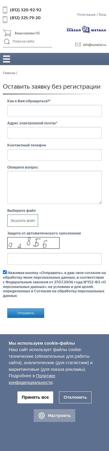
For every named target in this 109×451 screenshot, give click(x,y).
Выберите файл (21, 210)
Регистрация (86, 15)
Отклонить (75, 397)
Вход (102, 15)
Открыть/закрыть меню (6, 58)
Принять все (35, 397)
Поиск (7, 41)
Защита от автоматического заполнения (44, 233)
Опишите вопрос (22, 167)
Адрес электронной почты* (32, 123)
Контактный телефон (26, 145)
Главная (9, 73)
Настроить (54, 415)
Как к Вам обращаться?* (29, 101)
